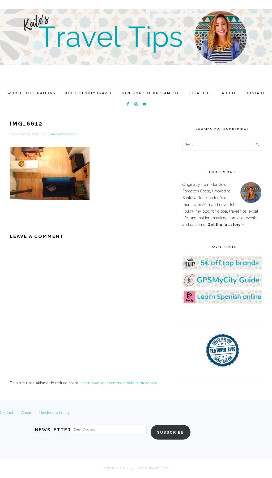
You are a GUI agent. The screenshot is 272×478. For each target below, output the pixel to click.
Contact (6, 413)
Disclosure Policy (54, 413)
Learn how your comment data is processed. (119, 383)
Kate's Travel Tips (136, 41)
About (26, 413)
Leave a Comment (62, 134)
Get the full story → (226, 224)
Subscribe (170, 432)
